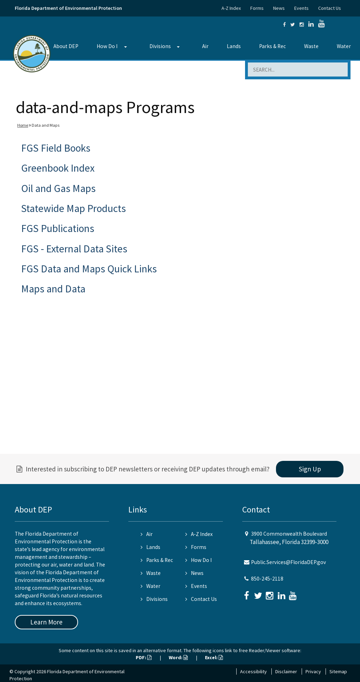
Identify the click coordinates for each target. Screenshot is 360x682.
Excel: (214, 657)
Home (22, 125)
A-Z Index (231, 8)
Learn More (46, 622)
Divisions (160, 46)
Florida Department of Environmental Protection (68, 8)
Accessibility (253, 671)
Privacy (313, 671)
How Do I (107, 46)
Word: (178, 657)
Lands (234, 46)
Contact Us (329, 8)
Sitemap (338, 671)
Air (205, 46)
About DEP (65, 46)
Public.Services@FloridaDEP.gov (288, 562)
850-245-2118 (267, 578)
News (279, 8)
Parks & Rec (272, 46)
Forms (257, 8)
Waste (311, 46)
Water (344, 46)
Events (301, 8)
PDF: (144, 657)
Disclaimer (286, 671)
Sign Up (310, 469)
